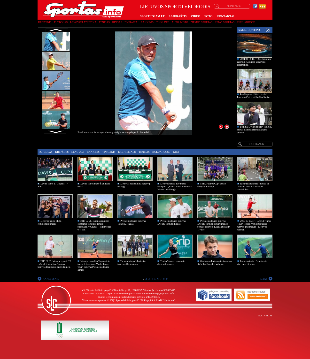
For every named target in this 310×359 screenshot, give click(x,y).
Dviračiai (131, 22)
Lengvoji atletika (83, 22)
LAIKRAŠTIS (177, 16)
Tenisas (104, 22)
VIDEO (195, 16)
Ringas (117, 22)
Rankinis (147, 22)
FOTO (208, 16)
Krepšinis (45, 22)
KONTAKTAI (225, 16)
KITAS (263, 278)
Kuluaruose (246, 22)
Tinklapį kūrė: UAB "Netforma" (157, 300)
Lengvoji (77, 151)
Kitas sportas (224, 22)
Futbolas (61, 22)
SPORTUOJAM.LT (152, 16)
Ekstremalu (127, 151)
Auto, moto (180, 22)
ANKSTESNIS (51, 278)
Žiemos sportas (201, 22)
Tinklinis (162, 22)
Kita (176, 151)
